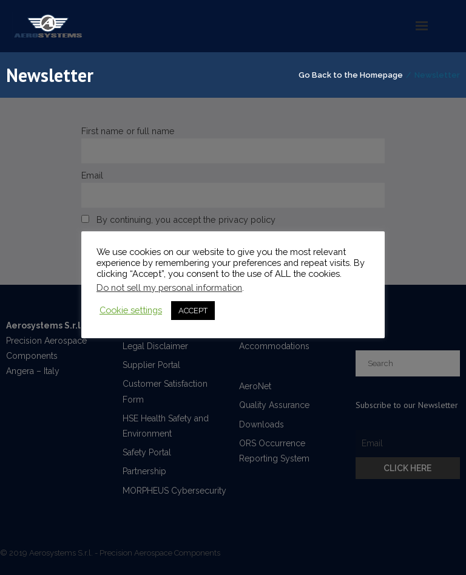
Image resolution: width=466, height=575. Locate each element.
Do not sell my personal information (169, 287)
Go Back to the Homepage (351, 75)
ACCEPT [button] (193, 310)
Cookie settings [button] (131, 310)
